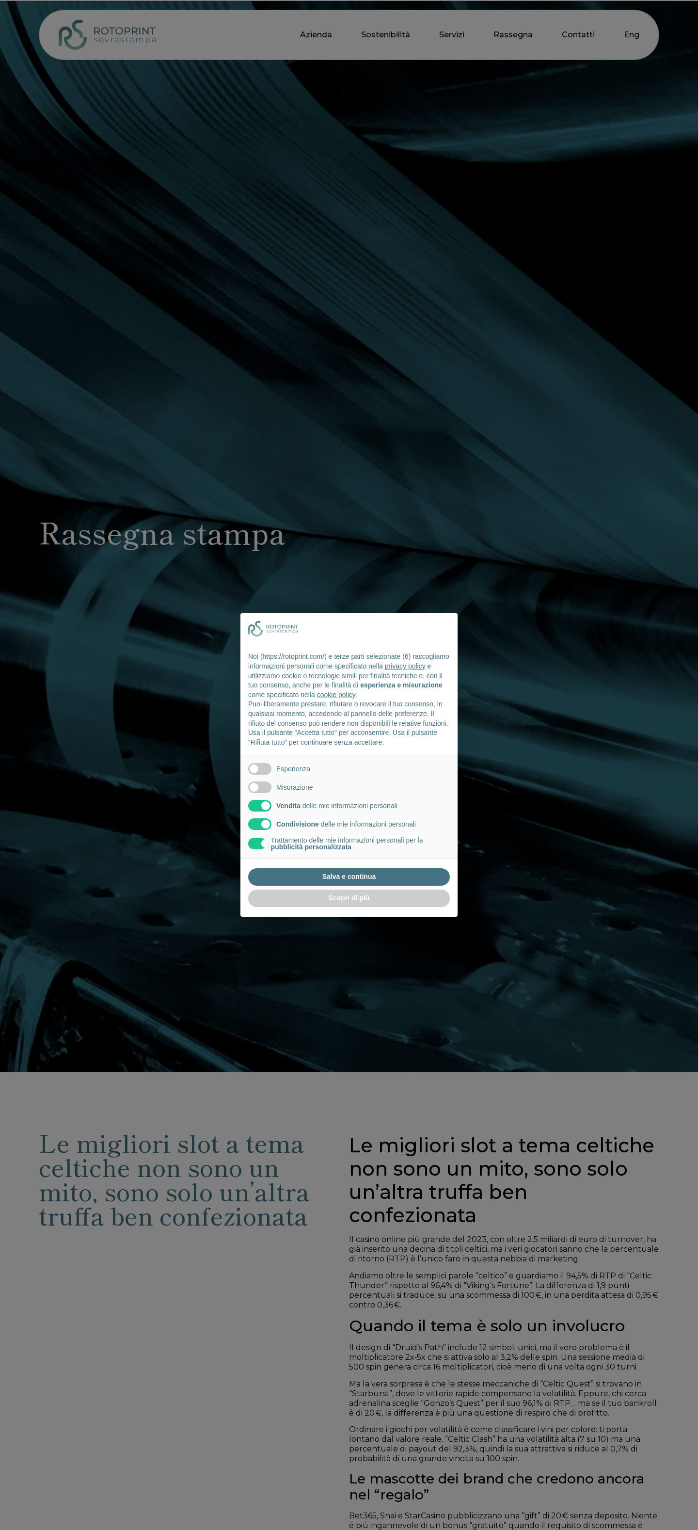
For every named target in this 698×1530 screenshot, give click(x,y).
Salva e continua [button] (349, 876)
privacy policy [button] (405, 666)
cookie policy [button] (336, 695)
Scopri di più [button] (349, 898)
